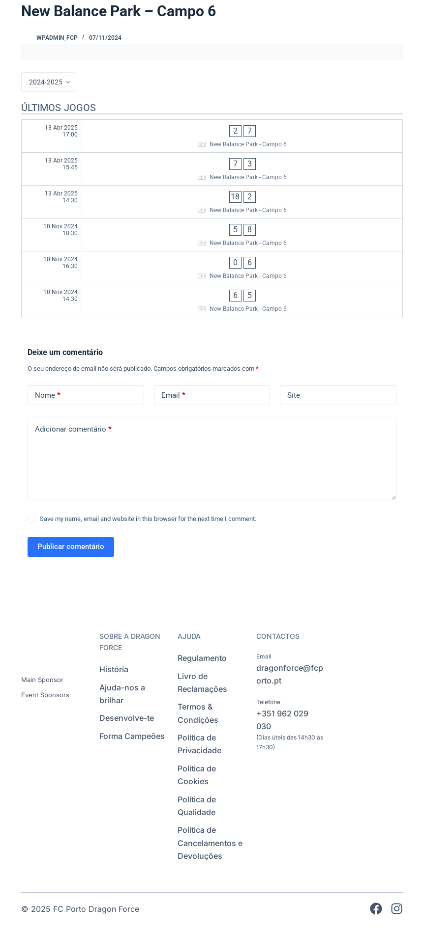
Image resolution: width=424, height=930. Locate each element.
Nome (48, 395)
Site (293, 395)
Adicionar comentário (73, 429)
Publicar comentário (70, 546)
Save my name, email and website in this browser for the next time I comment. (148, 518)
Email (173, 395)
